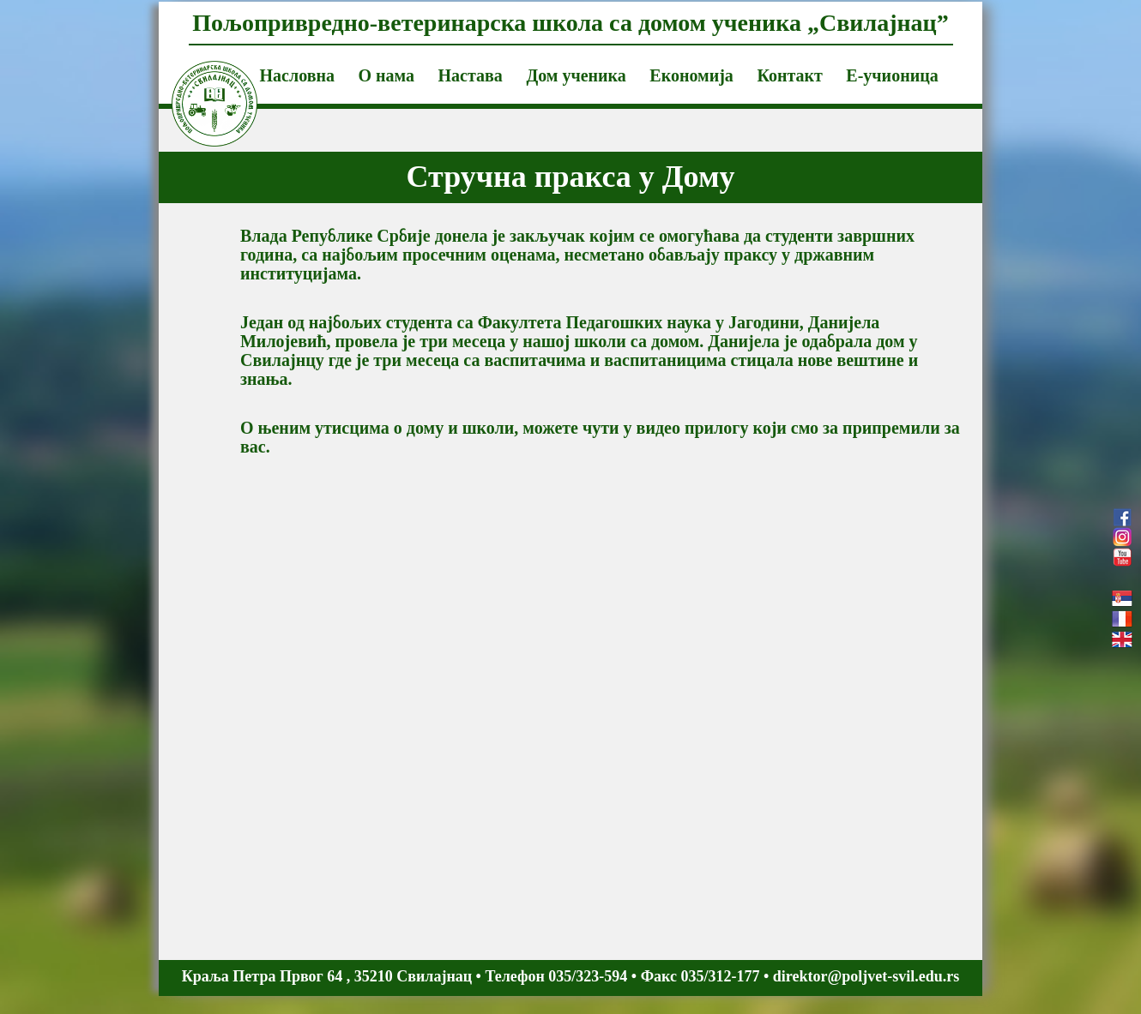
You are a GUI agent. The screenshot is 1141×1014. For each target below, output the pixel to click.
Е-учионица (892, 75)
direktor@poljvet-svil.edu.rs (866, 976)
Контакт (789, 75)
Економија (691, 75)
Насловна (297, 75)
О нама (386, 75)
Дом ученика (575, 75)
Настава (470, 75)
